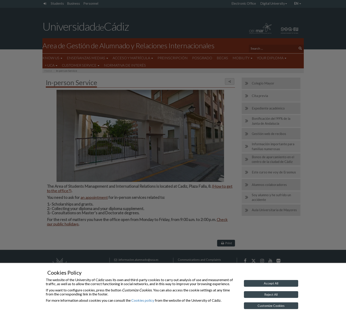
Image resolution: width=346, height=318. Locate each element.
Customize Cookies (271, 305)
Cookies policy (142, 300)
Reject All (271, 294)
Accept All (271, 283)
